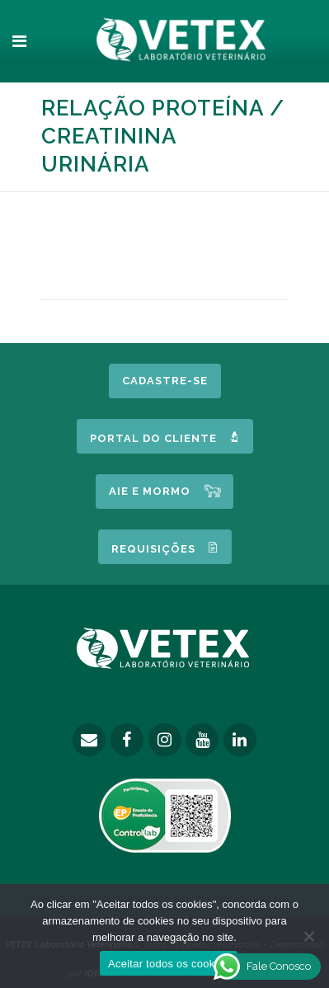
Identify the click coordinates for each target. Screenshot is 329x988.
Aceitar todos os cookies (168, 963)
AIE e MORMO (149, 491)
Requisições (165, 547)
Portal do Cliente (165, 437)
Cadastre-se (165, 380)
